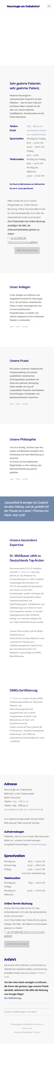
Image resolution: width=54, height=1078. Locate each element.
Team (12, 327)
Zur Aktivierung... (13, 998)
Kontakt (25, 327)
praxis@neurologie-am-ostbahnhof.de (23, 809)
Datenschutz (27, 1028)
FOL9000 (36, 1032)
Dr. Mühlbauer (24, 572)
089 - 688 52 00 (35, 126)
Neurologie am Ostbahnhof (23, 6)
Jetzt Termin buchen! (27, 250)
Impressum (38, 1024)
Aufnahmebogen (38, 844)
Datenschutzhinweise (18, 242)
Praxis (18, 327)
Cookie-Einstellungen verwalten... (21, 1011)
